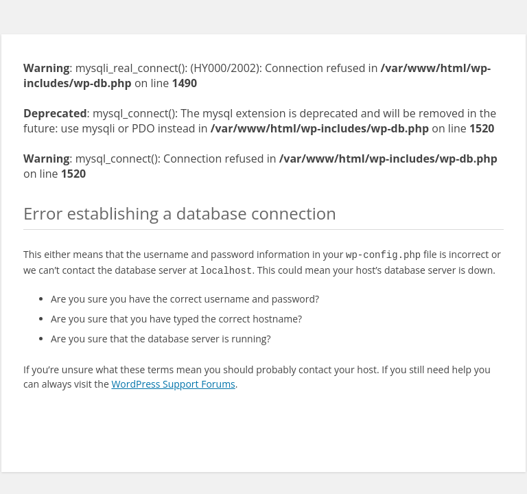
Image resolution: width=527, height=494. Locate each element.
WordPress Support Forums (173, 381)
